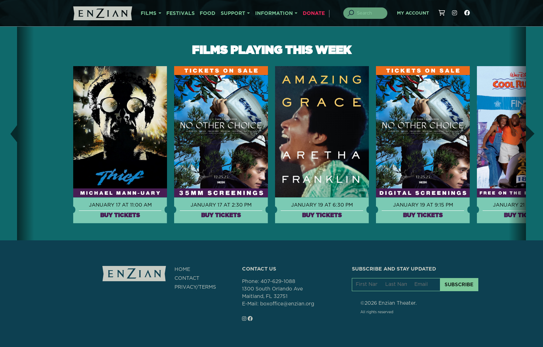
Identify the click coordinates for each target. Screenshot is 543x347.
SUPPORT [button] (233, 13)
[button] (8, 133)
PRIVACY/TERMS (195, 287)
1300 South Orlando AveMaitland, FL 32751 (272, 293)
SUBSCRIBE (459, 284)
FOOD (207, 13)
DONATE (314, 13)
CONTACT (186, 278)
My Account (413, 13)
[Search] (369, 13)
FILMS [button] (148, 13)
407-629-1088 (277, 281)
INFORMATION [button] (274, 13)
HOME (182, 269)
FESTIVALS (180, 13)
